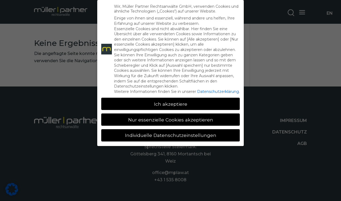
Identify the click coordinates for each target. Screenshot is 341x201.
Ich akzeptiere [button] (170, 104)
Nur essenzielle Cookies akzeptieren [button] (170, 120)
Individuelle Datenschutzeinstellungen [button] (170, 135)
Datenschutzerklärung (218, 91)
